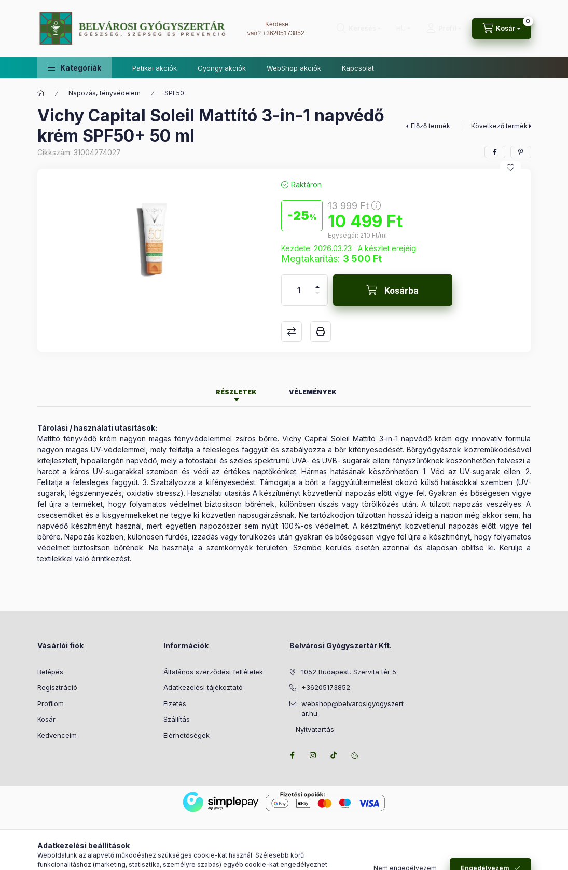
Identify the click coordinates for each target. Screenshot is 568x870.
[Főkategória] (41, 93)
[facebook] (494, 152)
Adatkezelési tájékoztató (203, 687)
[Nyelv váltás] (401, 28)
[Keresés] (359, 28)
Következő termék (499, 126)
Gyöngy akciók (222, 68)
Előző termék (430, 126)
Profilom (50, 703)
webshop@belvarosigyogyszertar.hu (352, 708)
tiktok (334, 755)
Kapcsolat (358, 68)
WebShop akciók (294, 68)
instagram (313, 755)
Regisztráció (57, 687)
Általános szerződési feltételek (213, 672)
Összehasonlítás (291, 331)
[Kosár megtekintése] (501, 28)
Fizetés (174, 703)
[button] (74, 67)
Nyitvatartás (311, 729)
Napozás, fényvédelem (104, 93)
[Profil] (443, 28)
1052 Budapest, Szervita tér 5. (349, 672)
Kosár (46, 719)
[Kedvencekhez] (510, 167)
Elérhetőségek (186, 735)
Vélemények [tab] (313, 392)
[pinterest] (520, 152)
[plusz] (317, 282)
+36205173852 (283, 33)
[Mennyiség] (299, 290)
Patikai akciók (154, 68)
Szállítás (176, 719)
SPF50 (174, 93)
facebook (292, 755)
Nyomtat (320, 331)
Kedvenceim (57, 735)
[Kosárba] (392, 290)
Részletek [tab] (236, 392)
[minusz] (317, 297)
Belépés (50, 672)
